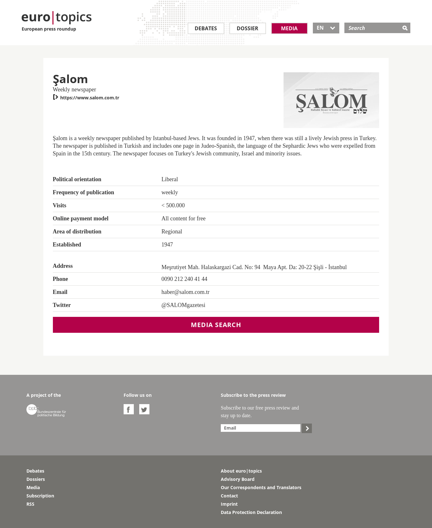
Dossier (247, 28)
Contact (229, 496)
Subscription (40, 496)
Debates (206, 28)
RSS (30, 504)
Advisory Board (238, 479)
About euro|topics (241, 471)
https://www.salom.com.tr (86, 98)
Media (289, 28)
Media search (216, 324)
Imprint (229, 504)
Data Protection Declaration (251, 512)
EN (326, 27)
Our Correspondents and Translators (261, 487)
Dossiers (35, 479)
